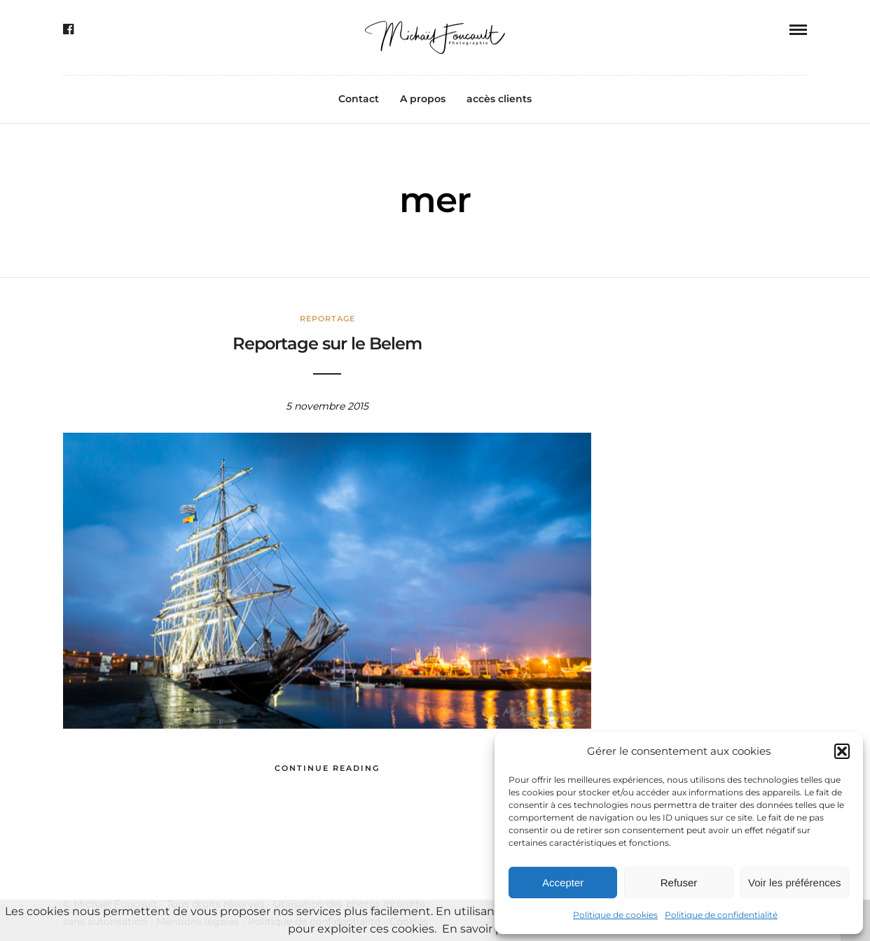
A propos (423, 98)
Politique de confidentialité (721, 914)
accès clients (499, 98)
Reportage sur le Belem (327, 343)
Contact (358, 98)
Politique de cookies (615, 914)
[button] (842, 751)
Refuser (679, 882)
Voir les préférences (794, 882)
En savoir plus (480, 928)
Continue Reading (327, 768)
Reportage (327, 318)
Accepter (563, 882)
